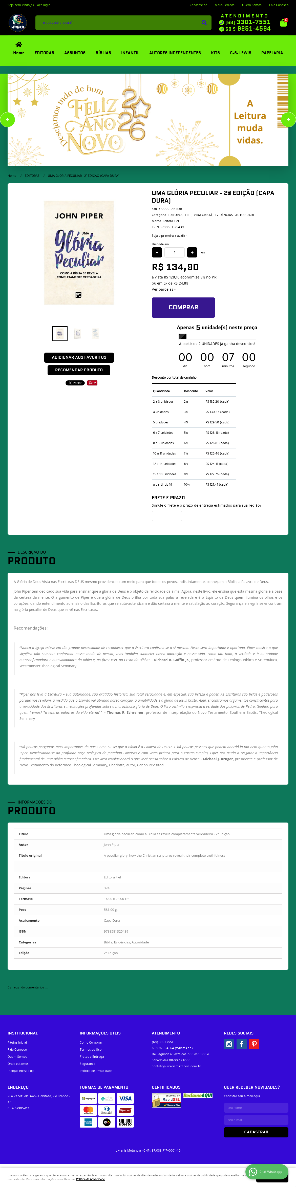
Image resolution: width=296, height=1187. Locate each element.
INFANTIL (130, 53)
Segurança (87, 1063)
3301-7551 (247, 22)
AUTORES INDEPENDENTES (175, 53)
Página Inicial (17, 1042)
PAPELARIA (272, 53)
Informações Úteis (100, 1033)
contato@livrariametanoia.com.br (176, 1066)
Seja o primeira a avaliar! (169, 235)
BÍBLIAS (103, 53)
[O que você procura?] (204, 22)
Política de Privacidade (96, 1070)
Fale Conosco (278, 5)
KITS (215, 53)
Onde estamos (18, 1063)
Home (19, 53)
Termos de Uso (90, 1049)
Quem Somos (252, 5)
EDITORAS (44, 53)
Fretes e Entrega (92, 1056)
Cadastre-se (198, 5)
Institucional (23, 1033)
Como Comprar (91, 1042)
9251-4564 (248, 29)
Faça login (42, 5)
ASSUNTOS (75, 53)
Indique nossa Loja (21, 1070)
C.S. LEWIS (240, 53)
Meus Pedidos (225, 5)
